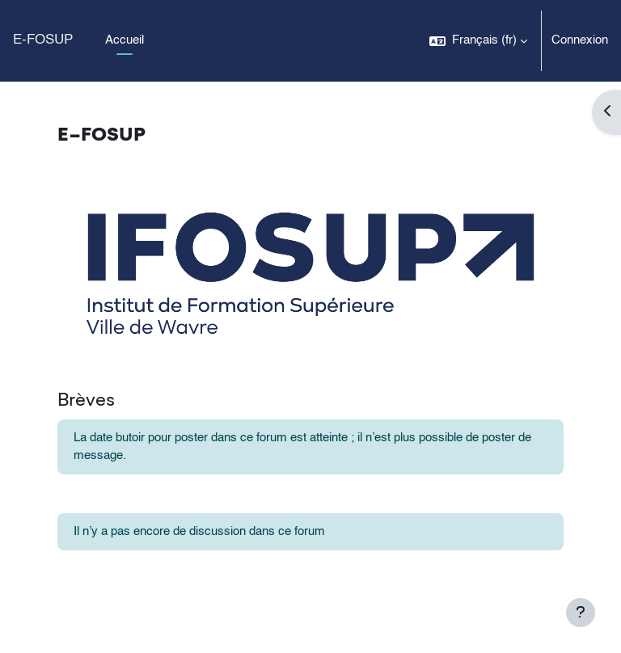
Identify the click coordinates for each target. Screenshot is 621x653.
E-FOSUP (43, 40)
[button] (478, 41)
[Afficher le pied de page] (580, 612)
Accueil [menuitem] (124, 40)
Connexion (579, 40)
